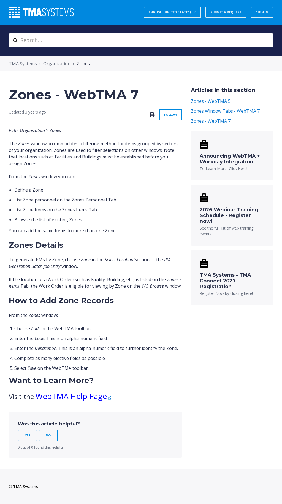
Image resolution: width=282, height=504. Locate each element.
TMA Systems (23, 64)
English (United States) (170, 12)
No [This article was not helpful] (48, 435)
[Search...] (141, 40)
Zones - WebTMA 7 (211, 121)
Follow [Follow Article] (170, 114)
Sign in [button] (262, 12)
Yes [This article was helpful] (27, 435)
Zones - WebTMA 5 (211, 101)
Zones (83, 64)
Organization (56, 64)
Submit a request (226, 12)
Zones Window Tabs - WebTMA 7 (225, 111)
